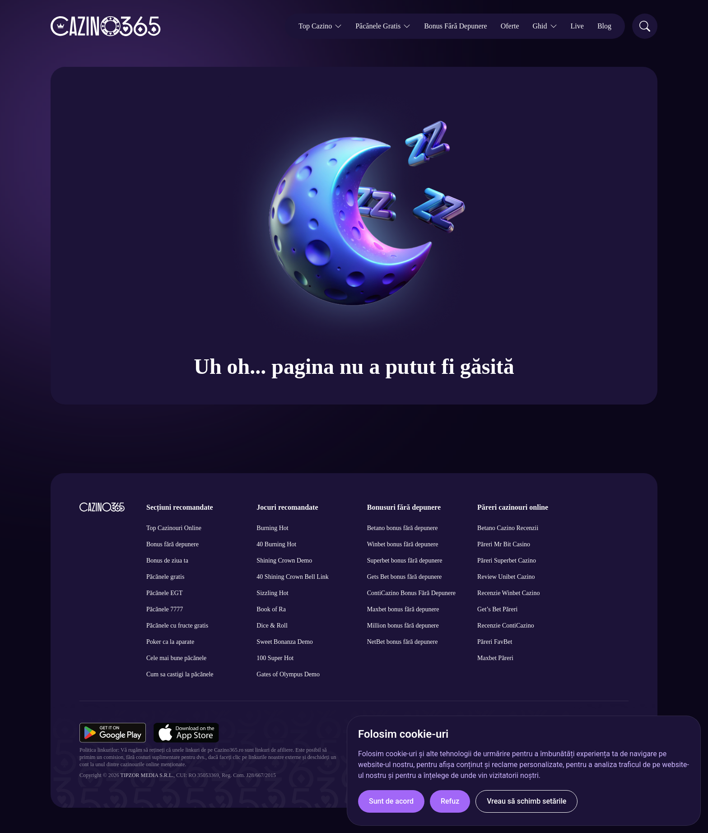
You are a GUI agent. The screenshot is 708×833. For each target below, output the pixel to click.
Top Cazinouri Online (173, 528)
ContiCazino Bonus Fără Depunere (411, 593)
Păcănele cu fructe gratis (177, 625)
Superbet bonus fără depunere (404, 560)
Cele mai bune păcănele (176, 658)
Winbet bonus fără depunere (402, 544)
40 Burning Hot (276, 544)
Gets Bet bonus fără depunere (404, 576)
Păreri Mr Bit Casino (503, 544)
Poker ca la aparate (170, 641)
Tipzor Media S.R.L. (147, 775)
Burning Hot (272, 528)
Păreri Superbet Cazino (506, 560)
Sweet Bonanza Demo (284, 641)
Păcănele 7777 (164, 609)
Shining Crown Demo (284, 560)
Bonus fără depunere (172, 544)
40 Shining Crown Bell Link (292, 576)
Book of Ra (271, 609)
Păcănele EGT (164, 593)
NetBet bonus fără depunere (402, 641)
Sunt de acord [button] (391, 801)
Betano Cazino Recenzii (507, 528)
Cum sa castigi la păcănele (180, 674)
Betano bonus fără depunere (402, 528)
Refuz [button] (450, 801)
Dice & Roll (271, 625)
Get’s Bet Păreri (497, 609)
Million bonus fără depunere (403, 625)
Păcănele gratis (165, 576)
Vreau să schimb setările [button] (526, 801)
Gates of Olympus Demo (288, 674)
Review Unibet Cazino (506, 576)
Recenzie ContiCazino (505, 625)
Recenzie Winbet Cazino (508, 593)
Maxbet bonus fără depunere (403, 609)
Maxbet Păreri (495, 658)
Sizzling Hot (272, 593)
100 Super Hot (274, 658)
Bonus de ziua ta (167, 560)
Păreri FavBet (494, 641)
